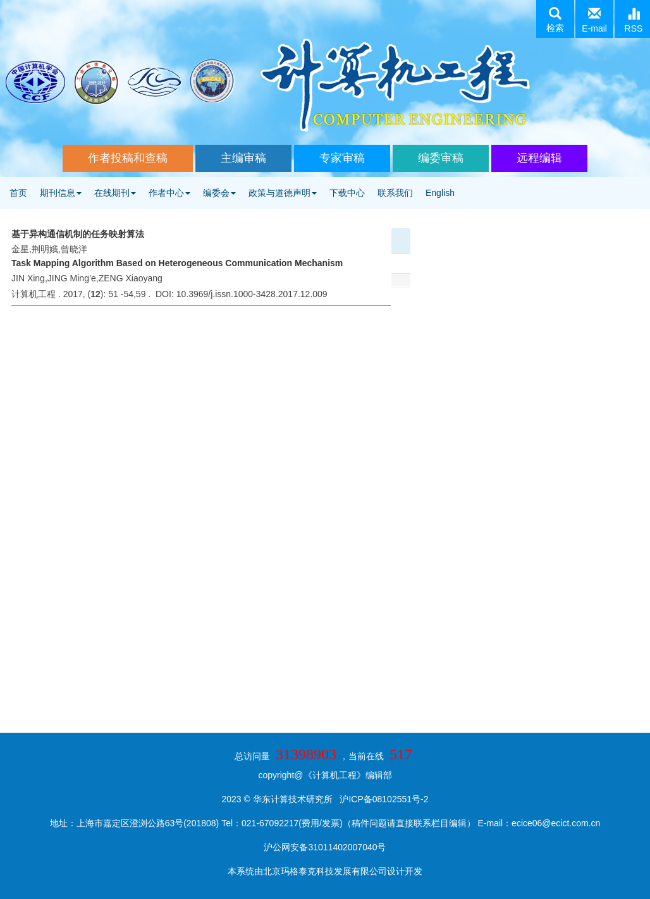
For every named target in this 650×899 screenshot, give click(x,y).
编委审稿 (440, 158)
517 (400, 754)
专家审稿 (342, 158)
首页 (18, 193)
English (440, 193)
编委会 (219, 193)
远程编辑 (539, 158)
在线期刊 (115, 193)
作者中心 (169, 193)
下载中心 (347, 193)
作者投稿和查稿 (128, 158)
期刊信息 (61, 193)
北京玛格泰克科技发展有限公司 (325, 871)
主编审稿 (243, 158)
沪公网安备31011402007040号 (325, 847)
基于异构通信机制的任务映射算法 (77, 234)
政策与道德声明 (282, 193)
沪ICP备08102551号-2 (384, 799)
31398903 (306, 754)
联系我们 (395, 193)
